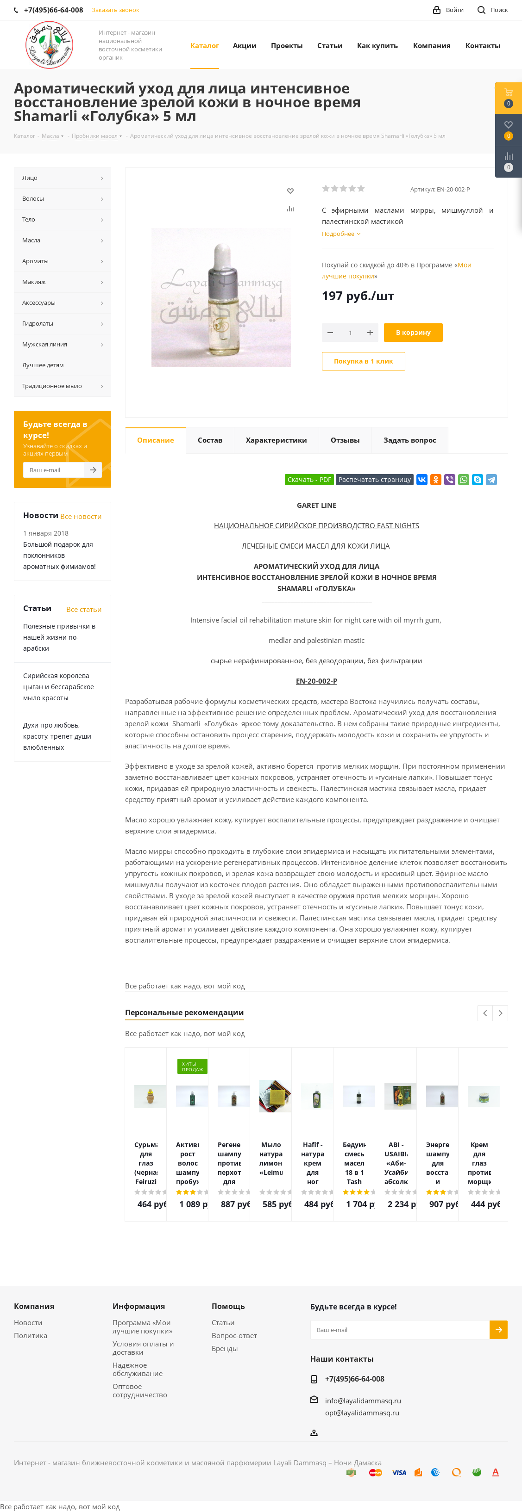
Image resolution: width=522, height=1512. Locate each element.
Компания (34, 1306)
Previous (485, 1014)
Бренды (225, 1348)
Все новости (81, 516)
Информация (139, 1306)
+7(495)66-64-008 (354, 1379)
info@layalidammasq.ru (363, 1400)
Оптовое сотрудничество (140, 1390)
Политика (30, 1335)
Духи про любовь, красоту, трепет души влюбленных (57, 736)
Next (500, 1014)
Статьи (223, 1322)
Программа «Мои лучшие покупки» (142, 1326)
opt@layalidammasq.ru (362, 1412)
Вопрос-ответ (234, 1335)
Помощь (228, 1306)
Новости (28, 1322)
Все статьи (84, 609)
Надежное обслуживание (138, 1369)
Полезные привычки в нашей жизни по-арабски (59, 637)
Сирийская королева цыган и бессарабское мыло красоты (58, 686)
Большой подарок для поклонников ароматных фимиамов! (59, 555)
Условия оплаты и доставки (143, 1348)
